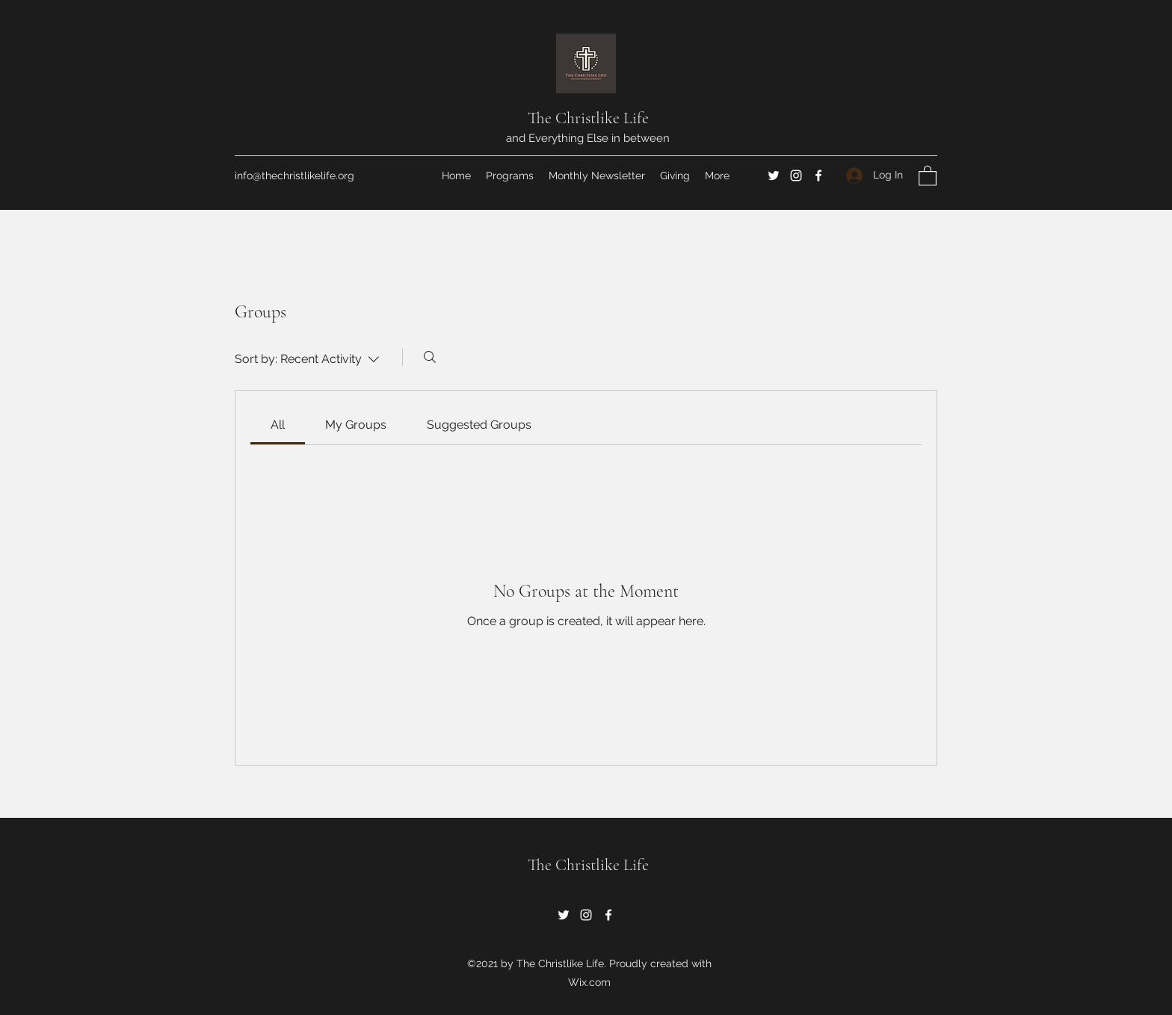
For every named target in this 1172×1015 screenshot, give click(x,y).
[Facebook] (818, 175)
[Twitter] (773, 175)
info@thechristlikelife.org (294, 175)
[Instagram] (796, 175)
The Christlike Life (588, 118)
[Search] (430, 357)
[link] (278, 425)
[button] (928, 175)
